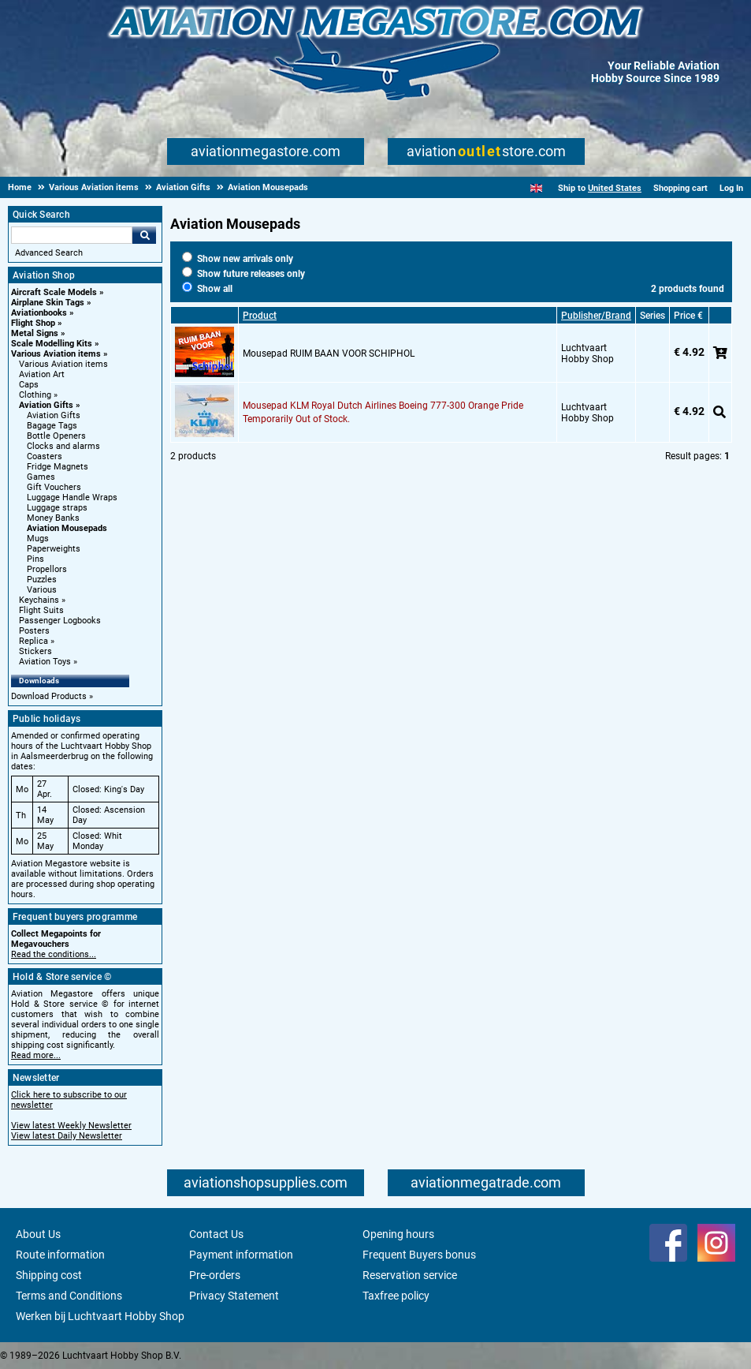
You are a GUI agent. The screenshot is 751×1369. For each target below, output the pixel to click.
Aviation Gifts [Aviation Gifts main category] (53, 415)
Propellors (47, 569)
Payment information (241, 1254)
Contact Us (216, 1234)
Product (260, 315)
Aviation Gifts (46, 405)
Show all (207, 288)
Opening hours (398, 1234)
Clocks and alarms (63, 446)
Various (42, 590)
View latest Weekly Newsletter (71, 1125)
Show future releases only (243, 273)
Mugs (38, 538)
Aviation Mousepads (67, 528)
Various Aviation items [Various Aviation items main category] (63, 364)
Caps (29, 385)
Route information (60, 1254)
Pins (35, 559)
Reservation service (409, 1275)
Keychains (39, 600)
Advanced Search (49, 253)
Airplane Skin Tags (47, 302)
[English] (536, 188)
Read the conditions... (53, 954)
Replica (33, 641)
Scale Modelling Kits (51, 344)
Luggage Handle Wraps (72, 497)
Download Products (49, 696)
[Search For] (71, 235)
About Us (38, 1234)
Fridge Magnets (57, 467)
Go (144, 235)
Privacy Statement (234, 1295)
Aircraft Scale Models (54, 292)
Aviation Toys (45, 661)
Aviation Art (42, 374)
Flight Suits (41, 610)
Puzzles (42, 579)
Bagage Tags (52, 426)
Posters (34, 631)
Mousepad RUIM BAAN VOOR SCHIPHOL (329, 353)
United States (614, 188)
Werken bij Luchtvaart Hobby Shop (100, 1316)
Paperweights (53, 549)
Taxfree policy (395, 1295)
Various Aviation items (56, 354)
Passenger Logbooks (60, 620)
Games (41, 477)
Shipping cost (49, 1275)
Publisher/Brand (596, 315)
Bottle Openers (56, 436)
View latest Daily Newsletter (66, 1136)
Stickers (35, 651)
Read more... (36, 1055)
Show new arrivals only (237, 258)
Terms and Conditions (69, 1295)
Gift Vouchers (54, 487)
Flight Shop (33, 323)
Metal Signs (34, 333)
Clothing (35, 395)
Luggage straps (57, 508)
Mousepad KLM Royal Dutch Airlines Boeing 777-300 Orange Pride (383, 405)
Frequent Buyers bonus (419, 1254)
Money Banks (53, 518)
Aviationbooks (39, 313)
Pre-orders (214, 1275)
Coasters (44, 456)
